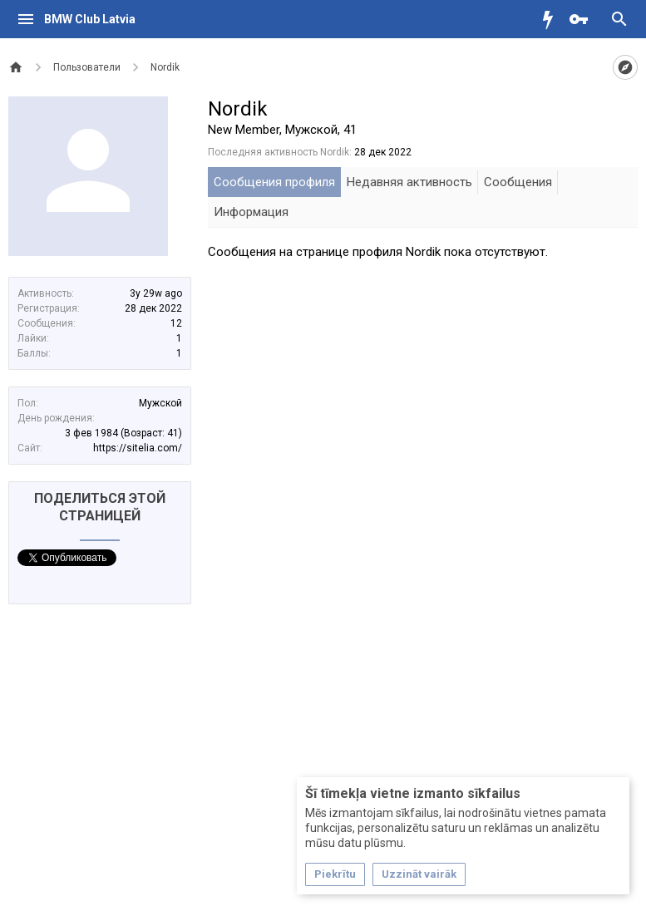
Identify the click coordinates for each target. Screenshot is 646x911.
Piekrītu (335, 874)
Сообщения (518, 182)
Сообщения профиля (274, 182)
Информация (251, 211)
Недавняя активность (409, 182)
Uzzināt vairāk (419, 874)
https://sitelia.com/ (137, 448)
